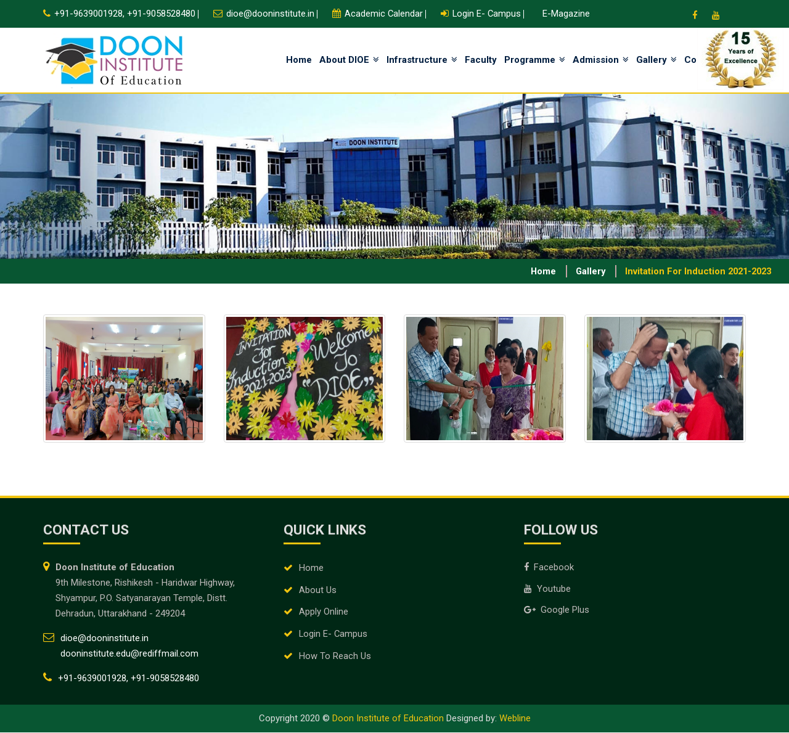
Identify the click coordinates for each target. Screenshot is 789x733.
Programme (534, 59)
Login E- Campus (334, 635)
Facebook (549, 567)
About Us (318, 590)
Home (299, 59)
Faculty (481, 59)
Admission (601, 59)
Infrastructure (421, 59)
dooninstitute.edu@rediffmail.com (129, 654)
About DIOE (349, 59)
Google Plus (556, 610)
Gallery (656, 59)
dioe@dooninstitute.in (270, 13)
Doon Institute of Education (388, 718)
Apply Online (323, 612)
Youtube (547, 589)
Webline (515, 718)
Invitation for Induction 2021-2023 (695, 271)
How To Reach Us (335, 657)
